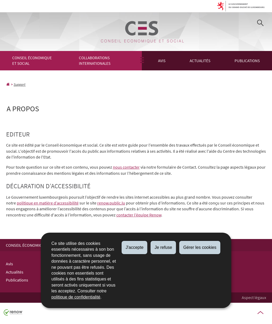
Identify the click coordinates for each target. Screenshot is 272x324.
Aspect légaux (254, 297)
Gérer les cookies (199, 247)
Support (20, 84)
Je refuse (163, 247)
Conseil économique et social (32, 60)
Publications (247, 60)
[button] (260, 23)
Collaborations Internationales (94, 60)
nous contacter (126, 167)
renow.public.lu (111, 203)
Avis (161, 60)
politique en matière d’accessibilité (48, 203)
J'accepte (134, 247)
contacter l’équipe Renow (138, 215)
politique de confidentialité (76, 297)
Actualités (200, 60)
